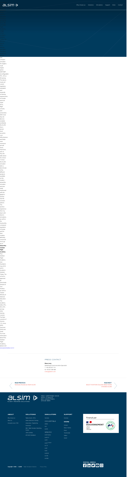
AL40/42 (47, 453)
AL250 (46, 429)
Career (65, 438)
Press (65, 430)
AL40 (46, 448)
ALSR (46, 440)
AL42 (46, 450)
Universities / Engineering (32, 423)
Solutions (91, 5)
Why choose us (81, 5)
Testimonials (67, 433)
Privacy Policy (43, 466)
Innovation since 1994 (13, 423)
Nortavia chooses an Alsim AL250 (25, 385)
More (113, 5)
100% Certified (29, 432)
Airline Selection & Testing (32, 420)
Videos (65, 435)
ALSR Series (48, 435)
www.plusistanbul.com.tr (7, 348)
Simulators (99, 5)
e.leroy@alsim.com (50, 371)
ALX (46, 426)
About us (10, 420)
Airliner (46, 424)
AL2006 (46, 458)
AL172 (46, 445)
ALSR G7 (47, 437)
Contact (120, 5)
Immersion (28, 425)
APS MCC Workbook (31, 435)
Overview (47, 418)
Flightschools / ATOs (31, 418)
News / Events (67, 427)
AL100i (46, 455)
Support (107, 5)
